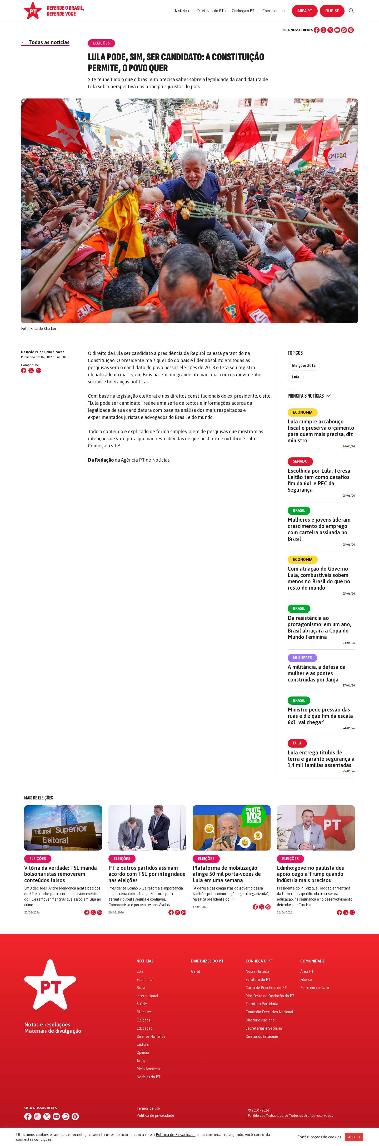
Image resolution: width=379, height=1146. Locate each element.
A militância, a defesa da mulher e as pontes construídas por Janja (317, 673)
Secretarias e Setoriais (264, 1028)
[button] (183, 11)
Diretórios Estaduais (262, 1036)
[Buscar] (351, 10)
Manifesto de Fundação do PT (270, 996)
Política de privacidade (155, 1115)
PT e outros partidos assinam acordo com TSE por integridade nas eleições (147, 874)
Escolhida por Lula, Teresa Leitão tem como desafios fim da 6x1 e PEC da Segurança (319, 480)
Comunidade (312, 961)
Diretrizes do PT (207, 961)
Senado (300, 461)
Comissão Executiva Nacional (269, 1012)
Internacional (147, 996)
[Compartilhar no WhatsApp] (38, 370)
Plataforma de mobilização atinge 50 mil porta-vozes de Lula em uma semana (227, 874)
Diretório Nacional (261, 1020)
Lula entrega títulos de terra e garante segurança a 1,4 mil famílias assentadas (321, 758)
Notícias (145, 961)
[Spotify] (351, 30)
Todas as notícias (45, 42)
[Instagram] (323, 30)
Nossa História (257, 971)
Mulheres (302, 658)
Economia (302, 412)
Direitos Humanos (151, 1036)
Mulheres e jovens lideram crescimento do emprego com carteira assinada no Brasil (319, 529)
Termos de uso (148, 1108)
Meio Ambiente (149, 1069)
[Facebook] (317, 30)
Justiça (142, 1061)
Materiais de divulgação (52, 1031)
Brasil (299, 510)
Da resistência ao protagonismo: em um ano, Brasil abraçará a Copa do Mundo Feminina (319, 627)
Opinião (143, 1052)
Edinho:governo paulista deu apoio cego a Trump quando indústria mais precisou (311, 874)
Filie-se (332, 11)
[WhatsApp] (344, 30)
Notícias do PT (149, 1077)
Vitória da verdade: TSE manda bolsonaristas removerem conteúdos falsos (60, 874)
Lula (295, 377)
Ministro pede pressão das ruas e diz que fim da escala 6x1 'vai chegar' (320, 716)
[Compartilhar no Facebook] (23, 370)
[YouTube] (337, 30)
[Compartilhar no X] (93, 912)
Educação (145, 1028)
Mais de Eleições (38, 798)
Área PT (304, 11)
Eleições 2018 (304, 365)
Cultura (143, 1044)
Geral (195, 971)
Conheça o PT (259, 961)
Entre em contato (314, 988)
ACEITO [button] (354, 1137)
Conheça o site (103, 445)
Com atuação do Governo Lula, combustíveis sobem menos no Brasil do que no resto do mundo (319, 578)
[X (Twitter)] (330, 30)
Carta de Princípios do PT (266, 988)
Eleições (37, 859)
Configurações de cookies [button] (319, 1137)
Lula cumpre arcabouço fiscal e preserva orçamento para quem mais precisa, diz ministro (321, 430)
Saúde (142, 1004)
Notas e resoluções (47, 1025)
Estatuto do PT (258, 979)
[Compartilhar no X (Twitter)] (31, 370)
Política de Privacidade (176, 1134)
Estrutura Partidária (262, 1004)
